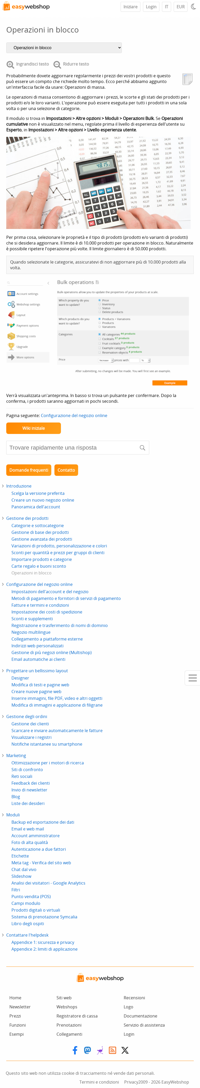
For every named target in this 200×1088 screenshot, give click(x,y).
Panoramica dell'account (35, 507)
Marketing (16, 755)
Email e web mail (27, 829)
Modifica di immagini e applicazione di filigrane (57, 705)
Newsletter (20, 1007)
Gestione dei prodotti (27, 518)
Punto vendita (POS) (31, 896)
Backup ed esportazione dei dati (42, 822)
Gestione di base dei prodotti (40, 532)
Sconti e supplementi (32, 619)
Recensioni (134, 998)
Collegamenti (69, 1034)
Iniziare (130, 7)
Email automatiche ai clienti (38, 659)
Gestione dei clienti (30, 724)
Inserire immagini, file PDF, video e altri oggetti (56, 698)
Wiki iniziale (33, 428)
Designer (20, 678)
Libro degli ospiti (27, 923)
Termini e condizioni (99, 1082)
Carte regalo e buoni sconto (38, 566)
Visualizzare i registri (31, 737)
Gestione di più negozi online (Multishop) (51, 652)
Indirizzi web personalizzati (37, 646)
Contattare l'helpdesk (27, 935)
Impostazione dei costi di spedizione (46, 612)
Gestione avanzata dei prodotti (41, 539)
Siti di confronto (27, 769)
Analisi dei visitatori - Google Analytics (48, 883)
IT (166, 7)
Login (151, 7)
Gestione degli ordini (26, 716)
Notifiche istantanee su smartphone (46, 744)
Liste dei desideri (28, 803)
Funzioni (17, 1025)
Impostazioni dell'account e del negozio (50, 591)
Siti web (64, 998)
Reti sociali (21, 776)
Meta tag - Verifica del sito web (41, 863)
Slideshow (21, 876)
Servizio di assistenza (144, 1025)
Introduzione (19, 486)
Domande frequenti (28, 470)
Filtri (15, 890)
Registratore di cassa (77, 1016)
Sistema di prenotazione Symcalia (44, 917)
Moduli (13, 815)
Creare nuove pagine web (36, 691)
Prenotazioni (69, 1025)
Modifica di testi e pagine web (40, 685)
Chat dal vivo (23, 869)
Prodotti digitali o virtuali (35, 910)
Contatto (66, 470)
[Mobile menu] (192, 678)
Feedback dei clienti (30, 783)
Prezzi (15, 1016)
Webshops (67, 1007)
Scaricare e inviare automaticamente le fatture (57, 730)
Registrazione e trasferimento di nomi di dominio (59, 625)
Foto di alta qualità (29, 842)
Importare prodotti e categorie (41, 559)
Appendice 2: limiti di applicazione (44, 949)
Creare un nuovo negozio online (42, 500)
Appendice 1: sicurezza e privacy (42, 942)
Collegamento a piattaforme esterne (47, 639)
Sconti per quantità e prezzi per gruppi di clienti (57, 552)
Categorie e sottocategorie (37, 525)
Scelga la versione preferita (38, 493)
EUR (181, 7)
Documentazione (140, 1016)
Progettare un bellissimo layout (37, 671)
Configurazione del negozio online (74, 415)
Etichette (20, 856)
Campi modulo (25, 903)
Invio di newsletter (29, 790)
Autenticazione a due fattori (38, 849)
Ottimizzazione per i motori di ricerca (47, 763)
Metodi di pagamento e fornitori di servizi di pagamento (66, 598)
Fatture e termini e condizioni (40, 605)
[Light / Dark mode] (194, 6)
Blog (15, 796)
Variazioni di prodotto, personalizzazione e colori (59, 546)
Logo (128, 1007)
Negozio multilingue (31, 632)
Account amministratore (35, 836)
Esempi (16, 1034)
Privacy (131, 1082)
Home (15, 998)
